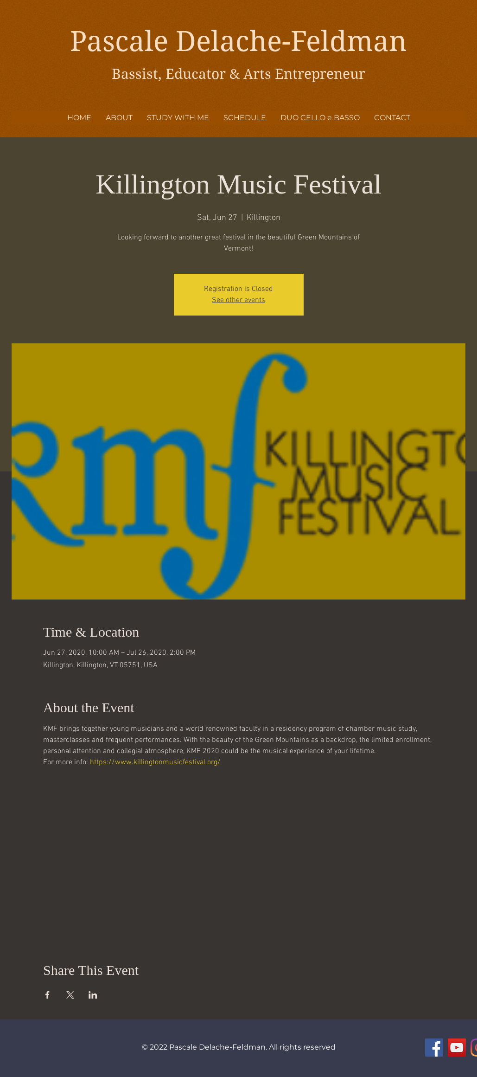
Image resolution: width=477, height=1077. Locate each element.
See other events (238, 300)
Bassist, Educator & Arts (193, 74)
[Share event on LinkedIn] (93, 995)
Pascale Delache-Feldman (238, 41)
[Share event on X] (70, 995)
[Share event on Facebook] (47, 995)
